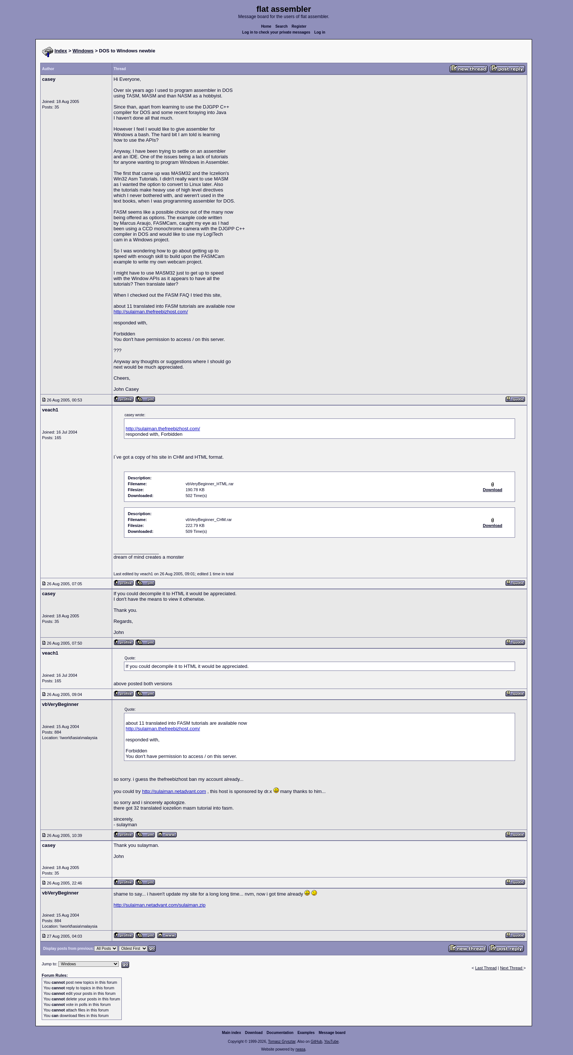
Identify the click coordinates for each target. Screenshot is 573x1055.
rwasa (301, 1049)
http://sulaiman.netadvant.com (174, 791)
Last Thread (486, 968)
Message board (332, 1033)
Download (254, 1033)
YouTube (331, 1042)
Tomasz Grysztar (281, 1042)
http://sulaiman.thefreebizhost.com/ (151, 311)
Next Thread (511, 968)
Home (266, 26)
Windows (83, 51)
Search (281, 26)
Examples (306, 1033)
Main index (231, 1033)
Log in (319, 32)
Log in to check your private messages (276, 32)
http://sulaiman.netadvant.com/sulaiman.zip (160, 905)
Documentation (280, 1033)
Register (298, 26)
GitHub (316, 1042)
